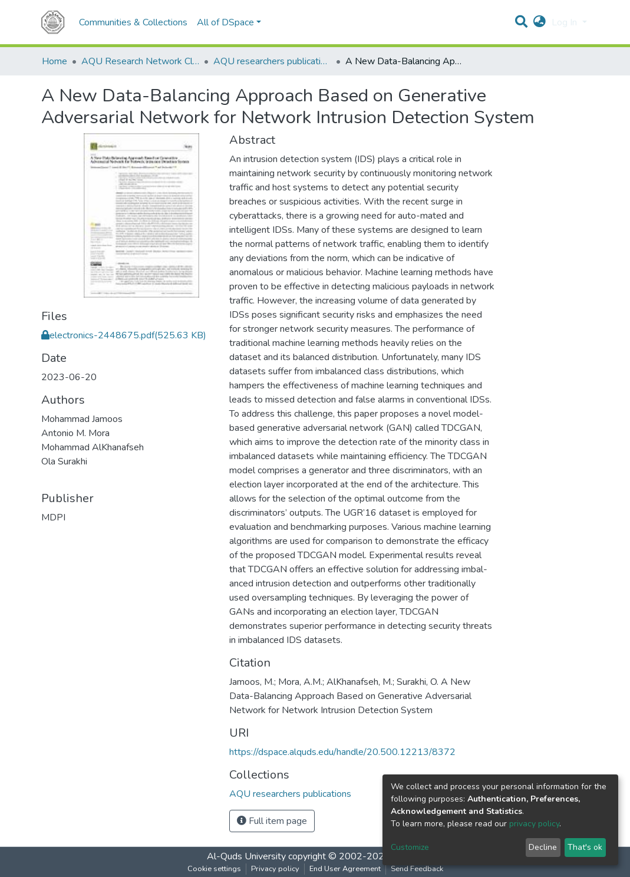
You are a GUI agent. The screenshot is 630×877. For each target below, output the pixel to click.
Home (54, 61)
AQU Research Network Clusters (140, 61)
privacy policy (534, 823)
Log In (565, 22)
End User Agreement (345, 868)
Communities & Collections (133, 22)
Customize (410, 847)
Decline (543, 847)
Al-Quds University (246, 856)
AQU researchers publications (272, 61)
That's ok (585, 847)
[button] (539, 22)
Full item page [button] (272, 821)
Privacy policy (275, 868)
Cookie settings (214, 868)
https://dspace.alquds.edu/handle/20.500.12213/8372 (342, 752)
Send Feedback (417, 868)
